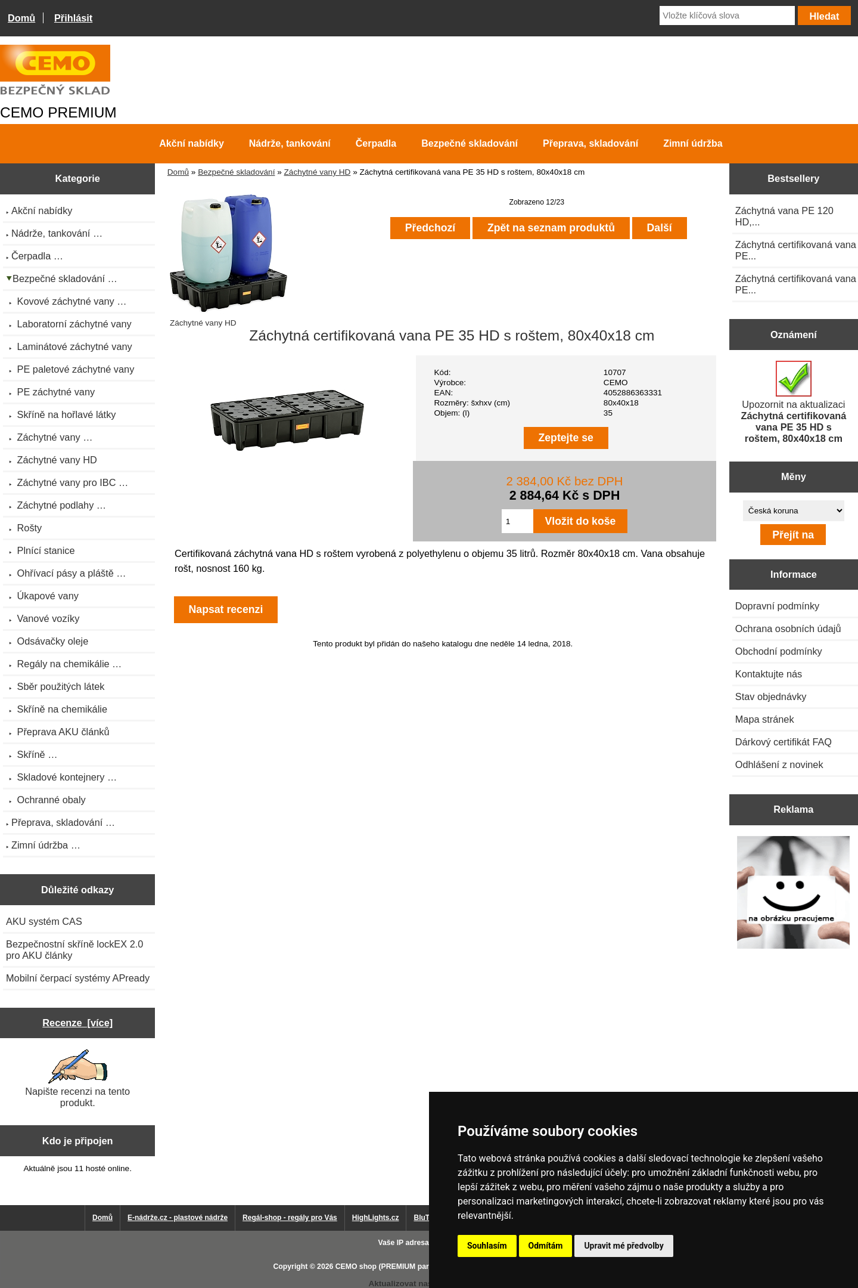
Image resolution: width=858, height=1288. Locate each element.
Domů (21, 18)
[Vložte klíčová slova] (727, 15)
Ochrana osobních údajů (788, 628)
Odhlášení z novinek (779, 764)
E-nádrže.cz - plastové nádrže (178, 1217)
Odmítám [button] (546, 1245)
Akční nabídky (191, 143)
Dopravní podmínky (777, 605)
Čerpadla (376, 143)
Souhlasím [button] (487, 1245)
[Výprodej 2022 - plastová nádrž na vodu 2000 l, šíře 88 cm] (793, 893)
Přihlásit (73, 18)
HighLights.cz (375, 1217)
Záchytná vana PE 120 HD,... (784, 216)
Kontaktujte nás (768, 673)
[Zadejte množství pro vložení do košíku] (517, 521)
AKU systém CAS (44, 921)
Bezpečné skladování (236, 172)
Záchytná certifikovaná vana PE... (795, 250)
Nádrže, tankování (290, 143)
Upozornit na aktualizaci (793, 402)
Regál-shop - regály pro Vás (290, 1217)
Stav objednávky (771, 696)
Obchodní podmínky (778, 651)
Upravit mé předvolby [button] (623, 1245)
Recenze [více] (77, 1022)
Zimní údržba (693, 143)
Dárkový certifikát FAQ (783, 741)
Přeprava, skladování (590, 143)
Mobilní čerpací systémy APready (78, 978)
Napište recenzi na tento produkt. (77, 1078)
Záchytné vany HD (317, 172)
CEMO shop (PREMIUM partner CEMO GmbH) (414, 1266)
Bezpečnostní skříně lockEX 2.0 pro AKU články (74, 950)
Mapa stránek (764, 719)
